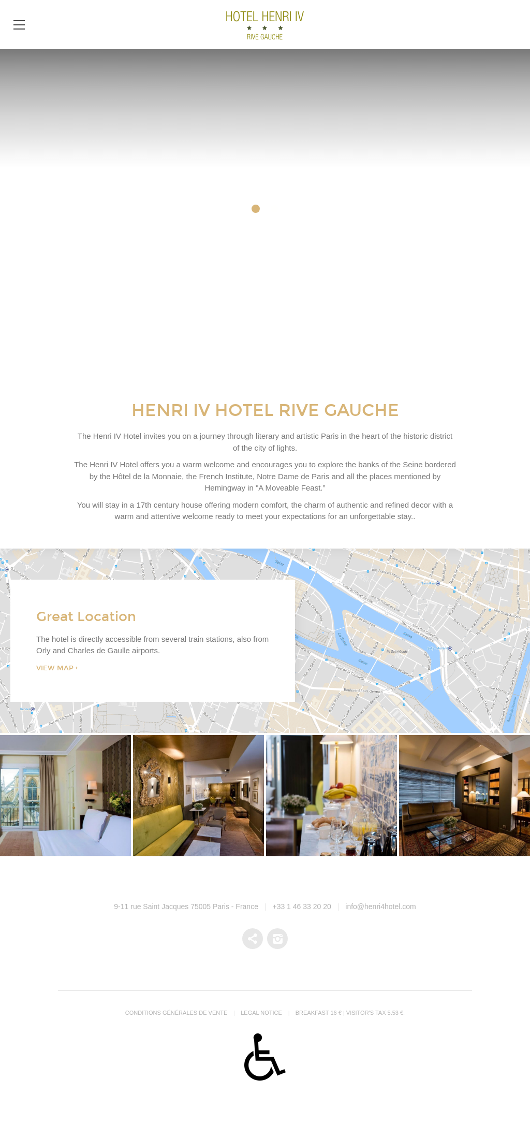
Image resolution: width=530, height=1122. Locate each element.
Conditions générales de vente (176, 1013)
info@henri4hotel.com (380, 906)
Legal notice (261, 1013)
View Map (54, 668)
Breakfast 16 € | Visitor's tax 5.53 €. (350, 1013)
